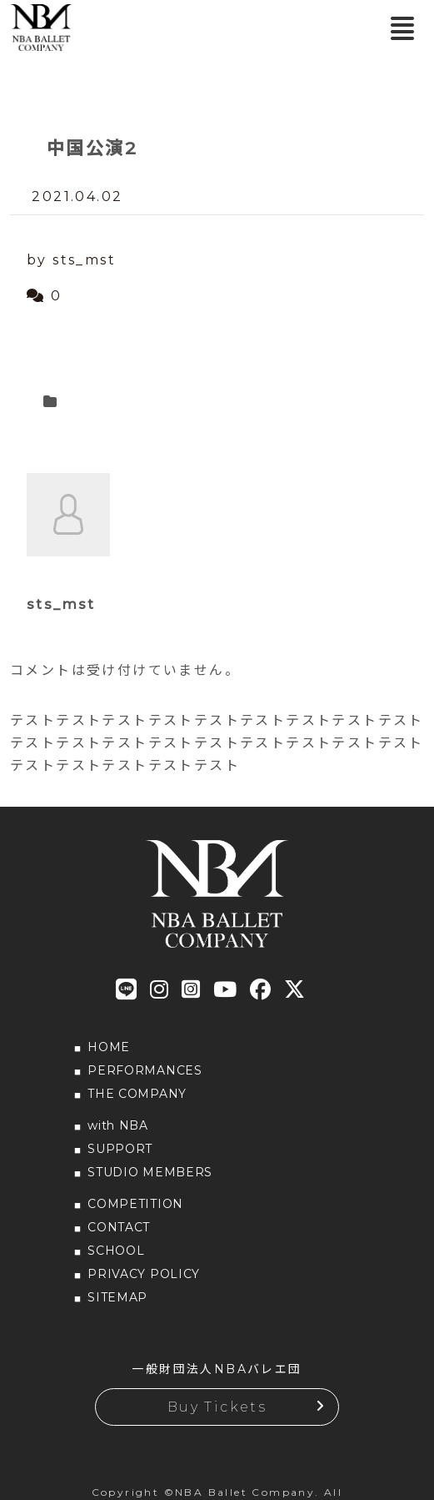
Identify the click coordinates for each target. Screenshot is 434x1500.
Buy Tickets (217, 1407)
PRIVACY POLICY (143, 1273)
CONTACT (118, 1227)
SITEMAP (117, 1297)
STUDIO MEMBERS (149, 1172)
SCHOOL (115, 1250)
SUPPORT (119, 1148)
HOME (108, 1047)
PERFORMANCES (144, 1070)
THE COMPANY (137, 1093)
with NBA (117, 1125)
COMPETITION (135, 1203)
